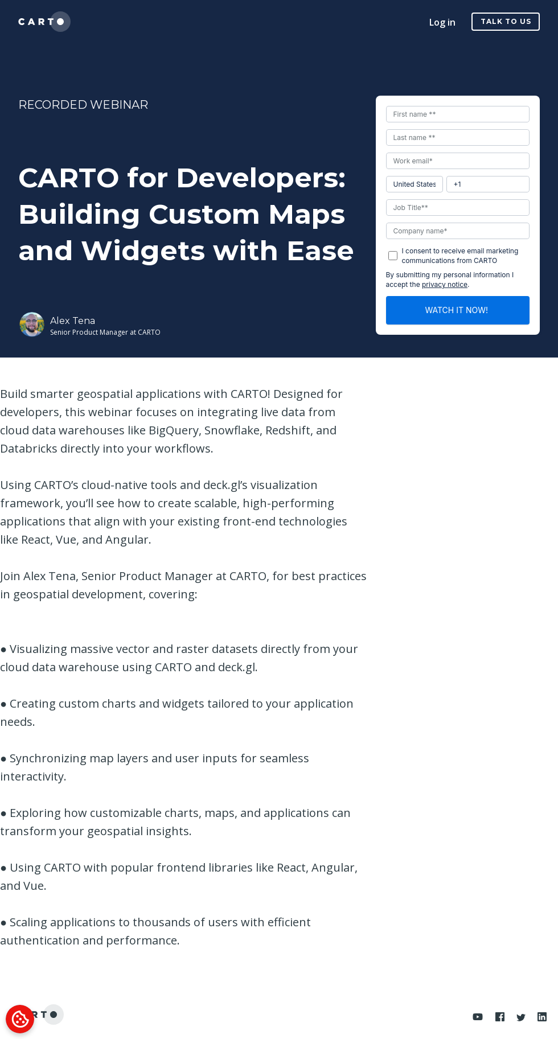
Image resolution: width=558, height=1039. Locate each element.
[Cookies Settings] (20, 1019)
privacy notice (444, 284)
